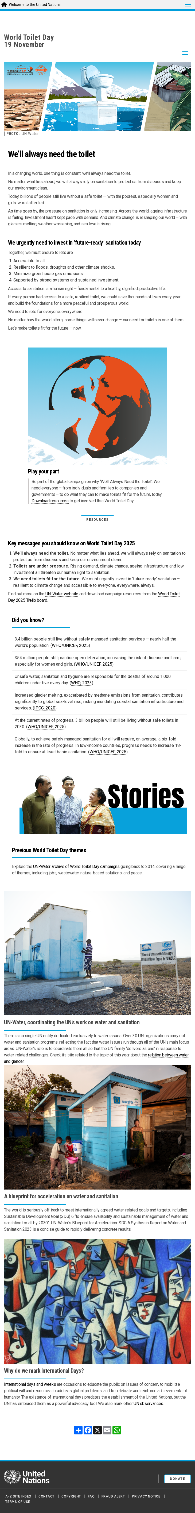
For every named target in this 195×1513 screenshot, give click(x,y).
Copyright (71, 1496)
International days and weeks (30, 1384)
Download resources (50, 500)
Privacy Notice (146, 1496)
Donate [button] (177, 1479)
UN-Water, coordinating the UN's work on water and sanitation (71, 1022)
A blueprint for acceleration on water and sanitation (61, 1196)
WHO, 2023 (81, 682)
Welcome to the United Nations (35, 4)
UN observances (148, 1403)
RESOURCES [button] (97, 520)
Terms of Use (17, 1502)
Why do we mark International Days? (44, 1370)
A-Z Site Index (18, 1496)
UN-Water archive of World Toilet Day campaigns (76, 866)
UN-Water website (61, 593)
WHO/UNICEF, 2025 (70, 645)
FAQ (91, 1496)
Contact (46, 1496)
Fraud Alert (113, 1496)
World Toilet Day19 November (29, 41)
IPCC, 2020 (44, 708)
